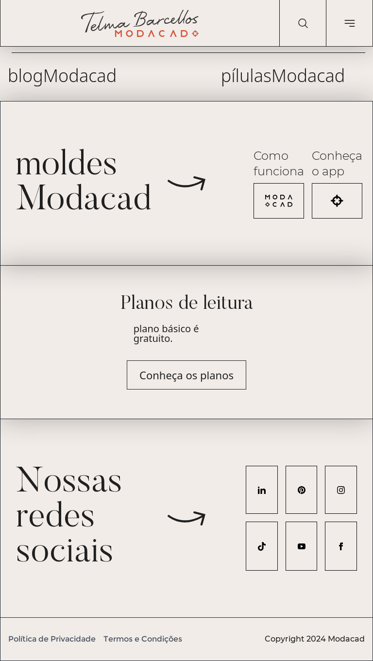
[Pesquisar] (302, 23)
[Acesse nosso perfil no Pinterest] (302, 490)
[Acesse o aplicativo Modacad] (337, 201)
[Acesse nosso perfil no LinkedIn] (262, 490)
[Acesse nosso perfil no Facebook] (341, 546)
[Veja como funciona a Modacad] (279, 201)
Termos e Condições (142, 639)
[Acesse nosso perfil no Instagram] (341, 490)
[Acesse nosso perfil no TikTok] (262, 546)
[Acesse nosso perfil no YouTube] (302, 546)
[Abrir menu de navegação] (349, 23)
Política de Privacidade (52, 639)
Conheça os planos (186, 375)
